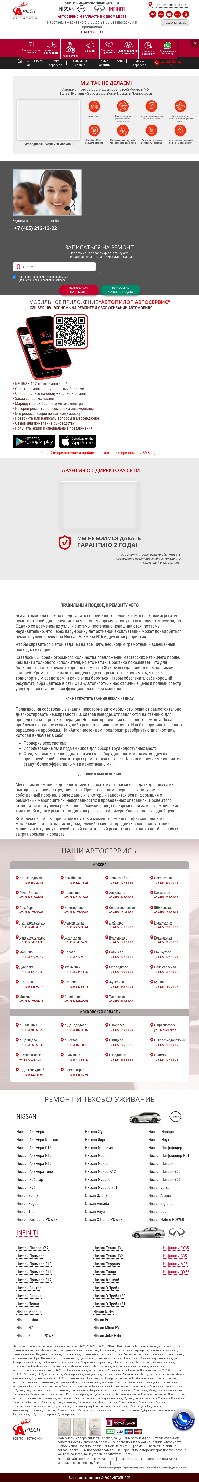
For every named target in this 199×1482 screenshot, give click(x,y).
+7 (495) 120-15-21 (76, 882)
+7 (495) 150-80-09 (121, 1030)
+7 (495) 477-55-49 (76, 1059)
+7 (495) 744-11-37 (76, 972)
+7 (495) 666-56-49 (31, 1045)
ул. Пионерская (165, 1030)
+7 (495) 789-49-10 (31, 927)
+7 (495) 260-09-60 (121, 972)
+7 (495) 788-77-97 (166, 927)
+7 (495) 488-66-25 (31, 1030)
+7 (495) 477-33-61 (76, 927)
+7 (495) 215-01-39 (31, 897)
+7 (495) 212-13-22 (35, 228)
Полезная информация (110, 1467)
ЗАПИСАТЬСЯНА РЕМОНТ (78, 290)
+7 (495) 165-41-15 (76, 1045)
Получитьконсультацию (120, 290)
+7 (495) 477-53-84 (121, 957)
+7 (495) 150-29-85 (31, 882)
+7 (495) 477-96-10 (76, 957)
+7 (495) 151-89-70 (121, 912)
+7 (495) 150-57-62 (166, 912)
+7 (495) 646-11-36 (31, 942)
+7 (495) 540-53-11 (76, 986)
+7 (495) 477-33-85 (76, 912)
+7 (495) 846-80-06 (76, 1074)
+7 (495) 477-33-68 (31, 912)
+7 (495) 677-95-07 (121, 927)
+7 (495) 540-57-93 (76, 942)
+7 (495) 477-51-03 (166, 957)
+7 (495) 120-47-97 (31, 1074)
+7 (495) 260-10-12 (166, 882)
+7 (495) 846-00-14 (31, 986)
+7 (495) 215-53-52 (166, 942)
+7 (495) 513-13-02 (76, 897)
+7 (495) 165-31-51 (121, 1045)
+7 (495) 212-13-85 (166, 1045)
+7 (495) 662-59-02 (166, 972)
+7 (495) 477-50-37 (166, 897)
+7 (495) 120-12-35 (31, 972)
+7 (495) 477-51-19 (31, 1001)
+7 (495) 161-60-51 (76, 1001)
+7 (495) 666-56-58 (121, 1059)
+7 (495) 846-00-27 (121, 897)
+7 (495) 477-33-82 (121, 882)
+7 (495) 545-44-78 (121, 986)
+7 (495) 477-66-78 (166, 1059)
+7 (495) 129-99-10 (121, 942)
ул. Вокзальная (30, 1059)
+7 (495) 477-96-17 (31, 957)
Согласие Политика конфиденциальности (166, 1467)
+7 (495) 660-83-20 (121, 1001)
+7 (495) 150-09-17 (166, 986)
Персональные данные (133, 1467)
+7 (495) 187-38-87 (76, 1030)
